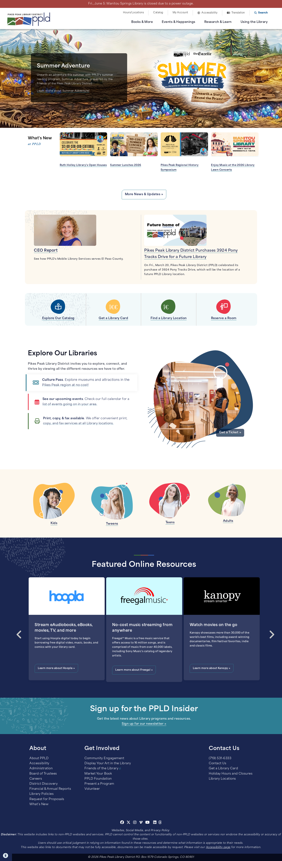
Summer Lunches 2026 (125, 165)
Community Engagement (104, 758)
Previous (18, 631)
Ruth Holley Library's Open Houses (83, 165)
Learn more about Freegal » (134, 670)
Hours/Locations (133, 12)
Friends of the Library (101, 768)
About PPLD (38, 758)
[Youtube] (147, 822)
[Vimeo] (141, 822)
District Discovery (43, 783)
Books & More (142, 22)
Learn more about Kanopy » (211, 668)
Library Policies (41, 794)
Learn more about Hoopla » (56, 668)
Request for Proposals (46, 799)
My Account (180, 12)
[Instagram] (135, 822)
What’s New (38, 804)
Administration (41, 768)
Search (263, 13)
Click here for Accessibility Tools (6, 855)
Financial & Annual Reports (50, 789)
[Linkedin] (155, 822)
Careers (35, 778)
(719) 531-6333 (220, 758)
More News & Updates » (144, 194)
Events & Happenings (178, 22)
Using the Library (254, 22)
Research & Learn (218, 22)
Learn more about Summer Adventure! (63, 91)
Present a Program (99, 783)
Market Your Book (98, 773)
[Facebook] (122, 822)
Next (270, 631)
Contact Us (217, 763)
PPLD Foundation (98, 778)
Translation (238, 13)
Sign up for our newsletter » (144, 723)
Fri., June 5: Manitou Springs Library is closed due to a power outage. (141, 3)
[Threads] (160, 822)
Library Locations (222, 778)
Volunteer (92, 789)
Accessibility (209, 13)
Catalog (158, 12)
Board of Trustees (43, 773)
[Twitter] (129, 822)
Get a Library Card (223, 768)
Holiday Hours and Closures (230, 773)
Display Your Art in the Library (107, 763)
